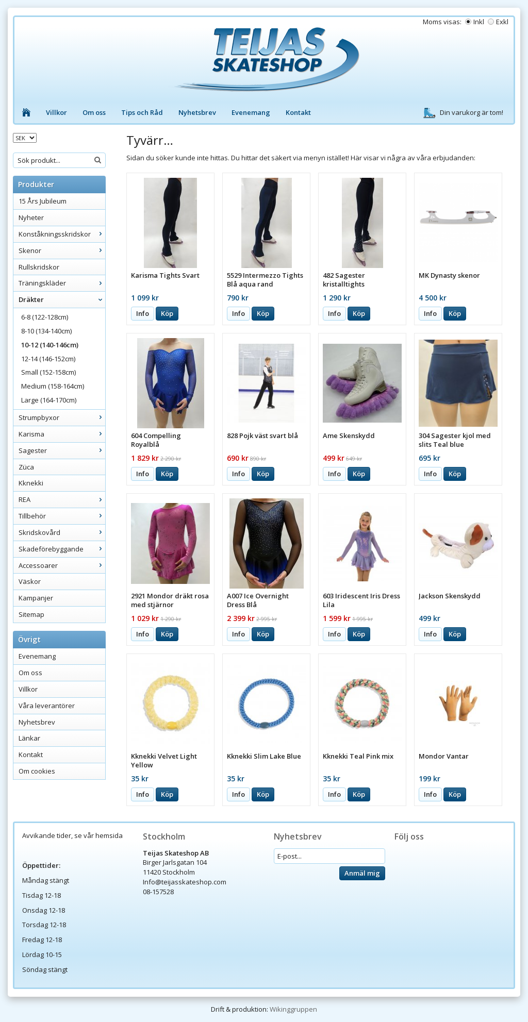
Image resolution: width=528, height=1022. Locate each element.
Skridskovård (62, 532)
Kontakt (298, 112)
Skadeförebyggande (62, 549)
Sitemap (31, 614)
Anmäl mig (362, 873)
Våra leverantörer (47, 705)
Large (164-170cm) (48, 400)
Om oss (94, 112)
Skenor (62, 250)
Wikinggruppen (293, 1009)
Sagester (62, 450)
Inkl (478, 21)
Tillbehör (62, 516)
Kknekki (31, 483)
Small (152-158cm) (48, 372)
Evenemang (251, 112)
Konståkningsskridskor (62, 234)
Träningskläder (62, 283)
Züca (26, 467)
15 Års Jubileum (43, 201)
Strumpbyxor (62, 417)
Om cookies (37, 771)
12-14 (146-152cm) (48, 358)
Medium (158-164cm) (52, 386)
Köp (167, 313)
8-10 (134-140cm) (46, 331)
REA (62, 499)
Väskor (30, 581)
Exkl (502, 21)
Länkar (29, 738)
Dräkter (62, 299)
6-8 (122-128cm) (44, 317)
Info (142, 313)
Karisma (62, 434)
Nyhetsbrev (197, 112)
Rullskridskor (39, 267)
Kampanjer (36, 597)
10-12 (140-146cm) (49, 344)
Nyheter (31, 217)
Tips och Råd (142, 112)
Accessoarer (62, 565)
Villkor (56, 112)
